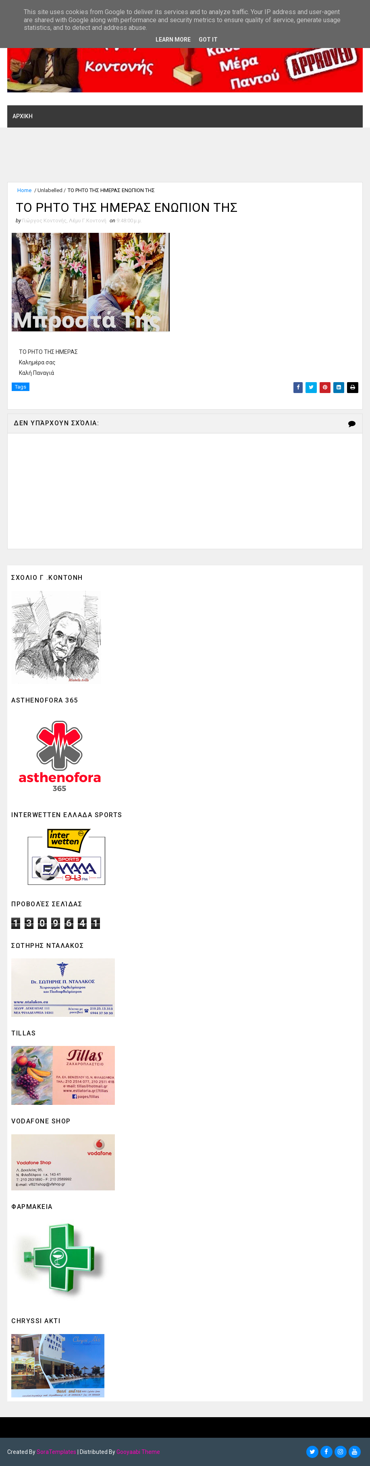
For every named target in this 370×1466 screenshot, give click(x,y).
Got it (208, 39)
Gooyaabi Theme (138, 1452)
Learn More (173, 39)
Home (24, 190)
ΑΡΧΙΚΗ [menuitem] (22, 116)
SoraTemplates (56, 1452)
